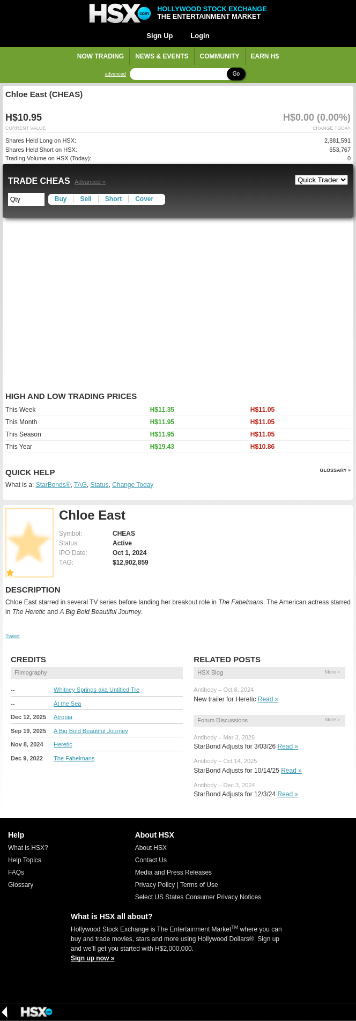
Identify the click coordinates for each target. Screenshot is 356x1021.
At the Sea (67, 703)
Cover (144, 199)
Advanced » (90, 182)
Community (220, 56)
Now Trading (100, 56)
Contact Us (151, 860)
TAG (80, 485)
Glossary (20, 885)
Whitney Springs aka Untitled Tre (96, 689)
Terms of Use (199, 885)
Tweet (12, 636)
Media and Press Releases (173, 872)
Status (99, 485)
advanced (115, 74)
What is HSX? (28, 848)
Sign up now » (92, 958)
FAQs (16, 872)
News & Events (161, 56)
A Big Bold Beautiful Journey (91, 731)
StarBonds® (53, 485)
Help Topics (24, 860)
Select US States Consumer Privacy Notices (198, 897)
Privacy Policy (155, 885)
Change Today (132, 485)
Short (113, 199)
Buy (61, 199)
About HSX (151, 848)
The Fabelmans (74, 758)
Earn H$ (265, 56)
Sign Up (159, 36)
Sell (85, 199)
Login (199, 36)
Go (236, 74)
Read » (268, 699)
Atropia (63, 717)
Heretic (63, 744)
